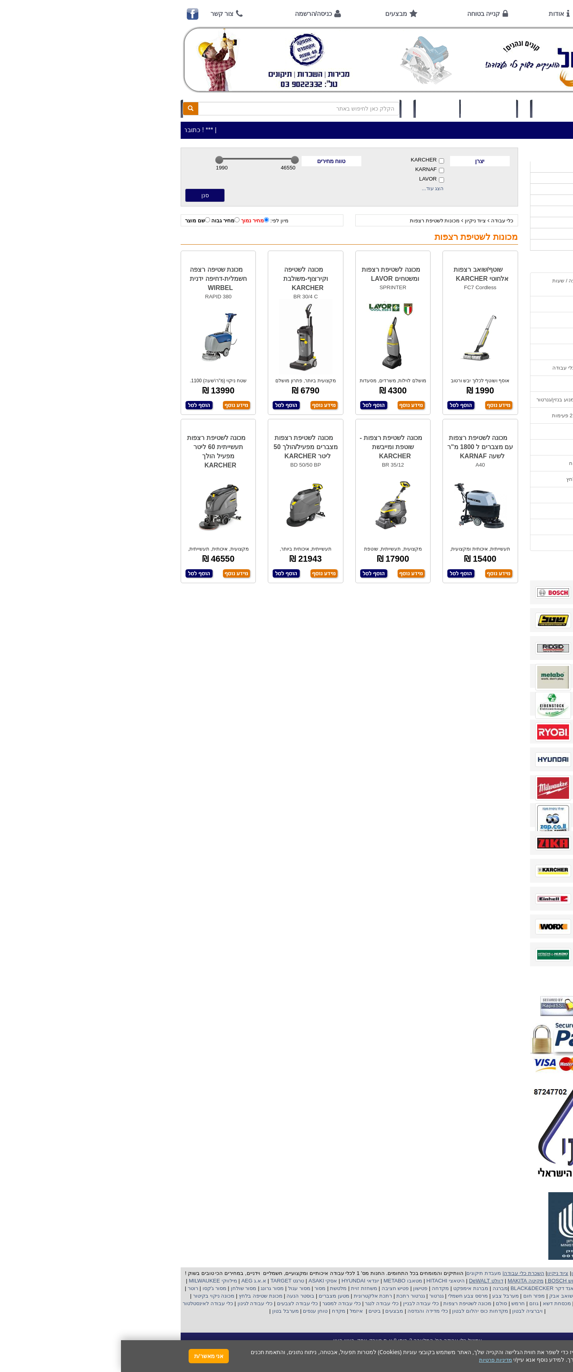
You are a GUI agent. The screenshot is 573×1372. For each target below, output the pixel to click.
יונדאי (252, 1281)
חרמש (397, 1303)
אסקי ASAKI (201, 1281)
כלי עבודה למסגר (220, 1303)
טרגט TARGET (165, 1281)
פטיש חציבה (273, 1288)
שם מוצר (76, 220)
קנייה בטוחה (362, 13)
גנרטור (315, 1296)
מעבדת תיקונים (362, 1273)
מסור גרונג (150, 1288)
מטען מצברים (212, 1296)
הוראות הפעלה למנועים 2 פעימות (469, 415)
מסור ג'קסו (92, 1288)
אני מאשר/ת (87, 1356)
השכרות (501, 211)
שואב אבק (439, 1296)
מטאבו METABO (281, 1281)
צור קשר (101, 13)
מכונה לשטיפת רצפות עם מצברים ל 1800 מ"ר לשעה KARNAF (359, 446)
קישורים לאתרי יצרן (485, 495)
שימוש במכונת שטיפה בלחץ (476, 479)
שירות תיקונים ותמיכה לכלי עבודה (469, 368)
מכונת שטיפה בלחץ (138, 1296)
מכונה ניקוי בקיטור (91, 1296)
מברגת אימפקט (349, 1288)
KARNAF (308, 169)
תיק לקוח (316, 108)
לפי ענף (501, 234)
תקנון (501, 511)
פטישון (299, 1288)
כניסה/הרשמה (192, 13)
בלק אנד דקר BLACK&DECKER (426, 1288)
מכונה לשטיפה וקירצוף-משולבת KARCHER (184, 278)
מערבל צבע (384, 1296)
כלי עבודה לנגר (260, 1303)
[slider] (98, 160)
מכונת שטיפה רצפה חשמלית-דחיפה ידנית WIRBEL (97, 278)
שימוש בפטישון (490, 431)
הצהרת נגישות (491, 543)
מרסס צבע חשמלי (346, 1296)
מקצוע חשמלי (487, 1296)
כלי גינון (501, 200)
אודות (435, 13)
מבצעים (275, 13)
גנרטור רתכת (289, 1296)
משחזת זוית (242, 1288)
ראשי (496, 13)
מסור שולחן (121, 1288)
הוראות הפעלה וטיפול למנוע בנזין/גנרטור (461, 400)
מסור (199, 1288)
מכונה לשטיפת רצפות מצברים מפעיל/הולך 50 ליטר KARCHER (184, 446)
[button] (556, 1334)
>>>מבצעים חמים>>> (485, 167)
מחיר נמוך (134, 220)
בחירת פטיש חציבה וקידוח (477, 463)
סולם (380, 1303)
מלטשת (217, 1288)
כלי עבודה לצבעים (176, 1303)
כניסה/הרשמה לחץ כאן (442, 108)
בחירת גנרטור (492, 447)
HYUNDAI (231, 1281)
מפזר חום (412, 1296)
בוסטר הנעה (178, 1296)
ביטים (253, 1311)
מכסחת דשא (435, 1303)
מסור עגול (177, 1288)
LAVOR (310, 179)
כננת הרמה (466, 1303)
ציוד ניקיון (354, 221)
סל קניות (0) (367, 108)
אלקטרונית (245, 1296)
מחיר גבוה (104, 220)
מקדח (217, 1311)
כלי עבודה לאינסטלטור (87, 1303)
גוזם (412, 1303)
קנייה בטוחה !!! (490, 336)
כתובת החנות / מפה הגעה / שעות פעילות (469, 284)
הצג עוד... (312, 188)
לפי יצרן (501, 223)
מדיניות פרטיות (490, 527)
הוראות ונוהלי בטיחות (482, 352)
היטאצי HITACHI (324, 1281)
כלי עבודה (381, 221)
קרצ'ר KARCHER (488, 1288)
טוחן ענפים (194, 1311)
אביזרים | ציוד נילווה (487, 245)
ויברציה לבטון (406, 1311)
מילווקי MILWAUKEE (91, 1281)
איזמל (235, 1311)
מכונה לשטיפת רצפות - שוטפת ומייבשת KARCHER (270, 446)
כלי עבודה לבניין (299, 1303)
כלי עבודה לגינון (133, 1303)
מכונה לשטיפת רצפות (345, 1303)
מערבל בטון (163, 1311)
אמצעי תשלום (491, 304)
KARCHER (306, 160)
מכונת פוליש (496, 1303)
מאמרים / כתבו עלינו (484, 384)
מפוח (462, 1296)
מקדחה (319, 1288)
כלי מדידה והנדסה (306, 1311)
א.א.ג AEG (132, 1281)
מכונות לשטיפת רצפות (314, 221)
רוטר (72, 1288)
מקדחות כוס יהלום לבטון (358, 1311)
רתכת (264, 1296)
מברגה (379, 1288)
